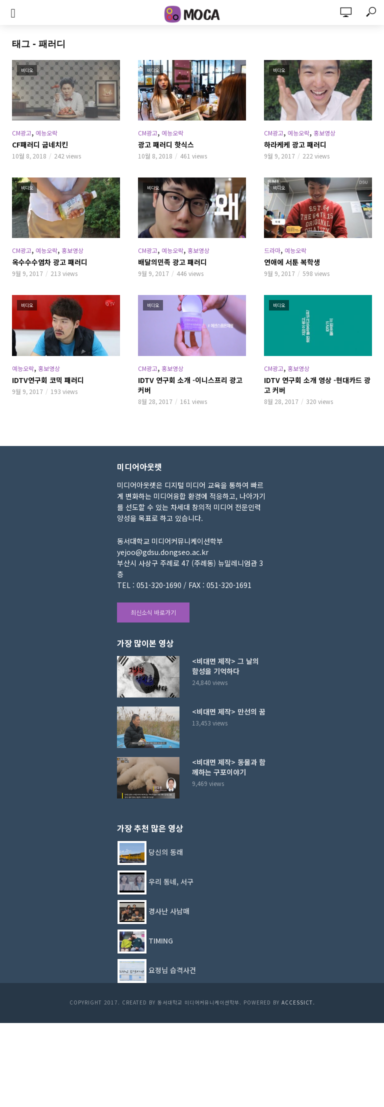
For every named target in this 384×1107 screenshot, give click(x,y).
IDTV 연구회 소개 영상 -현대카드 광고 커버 (317, 385)
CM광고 (22, 132)
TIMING (160, 940)
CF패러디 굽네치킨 (40, 145)
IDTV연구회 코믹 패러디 (48, 380)
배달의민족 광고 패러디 (172, 262)
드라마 (272, 250)
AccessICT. (298, 1002)
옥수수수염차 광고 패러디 (50, 262)
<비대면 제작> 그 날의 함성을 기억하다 (225, 666)
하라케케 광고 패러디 (295, 145)
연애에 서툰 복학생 (292, 262)
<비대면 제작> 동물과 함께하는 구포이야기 (229, 767)
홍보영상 (325, 132)
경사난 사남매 (169, 911)
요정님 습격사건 (172, 969)
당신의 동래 (165, 851)
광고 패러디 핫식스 (166, 145)
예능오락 (47, 132)
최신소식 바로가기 (153, 612)
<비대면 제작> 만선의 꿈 (229, 711)
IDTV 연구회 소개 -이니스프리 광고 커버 (190, 385)
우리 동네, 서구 (171, 881)
